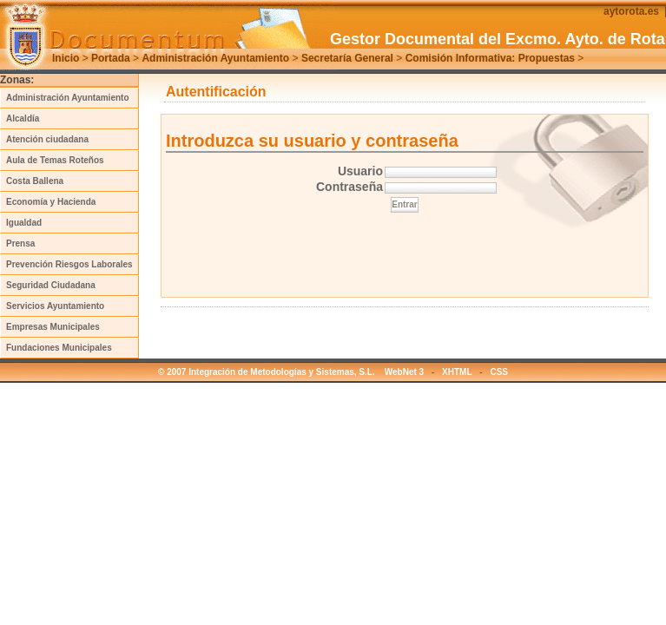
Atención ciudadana (47, 139)
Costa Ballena (34, 181)
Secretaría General (347, 58)
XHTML (456, 372)
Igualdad (24, 222)
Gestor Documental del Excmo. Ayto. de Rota (497, 39)
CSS (499, 372)
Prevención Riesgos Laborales (69, 264)
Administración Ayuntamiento (215, 58)
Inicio (65, 58)
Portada (110, 58)
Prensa (20, 243)
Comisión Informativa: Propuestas (490, 58)
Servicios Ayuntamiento (55, 306)
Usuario (360, 171)
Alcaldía (22, 118)
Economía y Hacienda (51, 202)
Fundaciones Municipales (59, 347)
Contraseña (349, 187)
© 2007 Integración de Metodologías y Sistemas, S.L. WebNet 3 (291, 372)
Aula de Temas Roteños (55, 160)
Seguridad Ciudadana (51, 285)
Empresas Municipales (53, 327)
